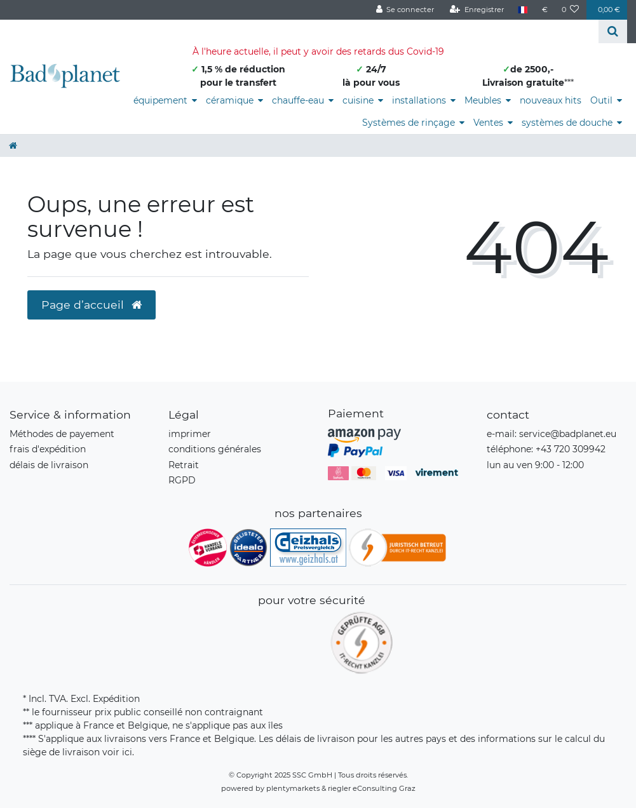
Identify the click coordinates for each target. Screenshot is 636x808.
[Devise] (544, 10)
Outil (601, 100)
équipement (160, 100)
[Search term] (299, 31)
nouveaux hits (550, 100)
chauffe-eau (298, 100)
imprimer (189, 434)
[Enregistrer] (477, 10)
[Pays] (522, 10)
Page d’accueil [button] (91, 304)
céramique (230, 100)
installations (419, 100)
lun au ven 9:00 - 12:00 (535, 465)
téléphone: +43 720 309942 (546, 449)
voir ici (117, 752)
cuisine (358, 100)
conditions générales (214, 449)
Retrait (183, 465)
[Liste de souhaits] (570, 10)
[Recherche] (613, 31)
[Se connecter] (405, 10)
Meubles (482, 100)
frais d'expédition (48, 449)
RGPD (182, 480)
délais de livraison (49, 465)
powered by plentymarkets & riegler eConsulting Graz (318, 788)
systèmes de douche (567, 122)
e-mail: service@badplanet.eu (551, 434)
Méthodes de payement (62, 434)
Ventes (488, 122)
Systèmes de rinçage (408, 122)
